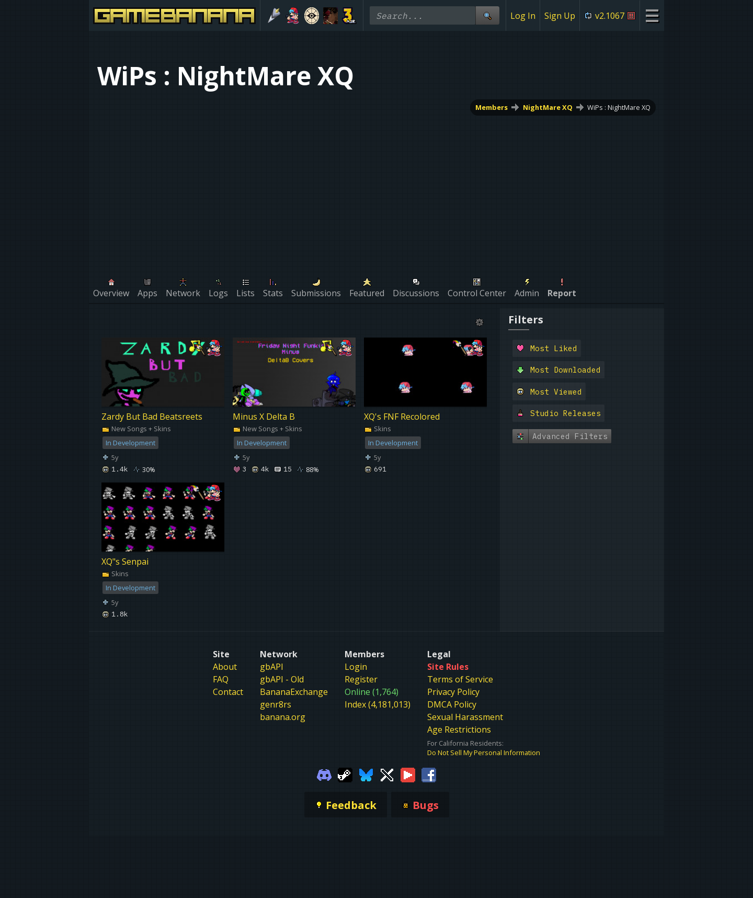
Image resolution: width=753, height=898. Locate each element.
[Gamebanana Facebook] (428, 774)
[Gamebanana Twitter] (387, 774)
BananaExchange (294, 692)
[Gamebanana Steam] (345, 774)
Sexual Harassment (465, 717)
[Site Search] (487, 15)
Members (491, 107)
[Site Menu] (652, 15)
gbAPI (271, 666)
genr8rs (275, 704)
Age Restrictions (459, 729)
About (225, 666)
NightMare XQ (548, 107)
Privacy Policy (453, 692)
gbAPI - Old (282, 679)
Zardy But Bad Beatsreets (151, 416)
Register (361, 679)
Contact (228, 692)
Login (356, 666)
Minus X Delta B (264, 416)
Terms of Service (460, 679)
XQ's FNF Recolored (402, 416)
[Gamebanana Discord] (324, 774)
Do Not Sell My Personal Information (483, 752)
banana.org (282, 717)
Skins (377, 428)
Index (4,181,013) (377, 704)
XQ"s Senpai (125, 561)
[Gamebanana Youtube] (408, 774)
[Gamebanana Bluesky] (366, 774)
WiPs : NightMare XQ (619, 107)
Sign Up (559, 15)
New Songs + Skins (136, 428)
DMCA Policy (451, 704)
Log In (522, 15)
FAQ (221, 679)
